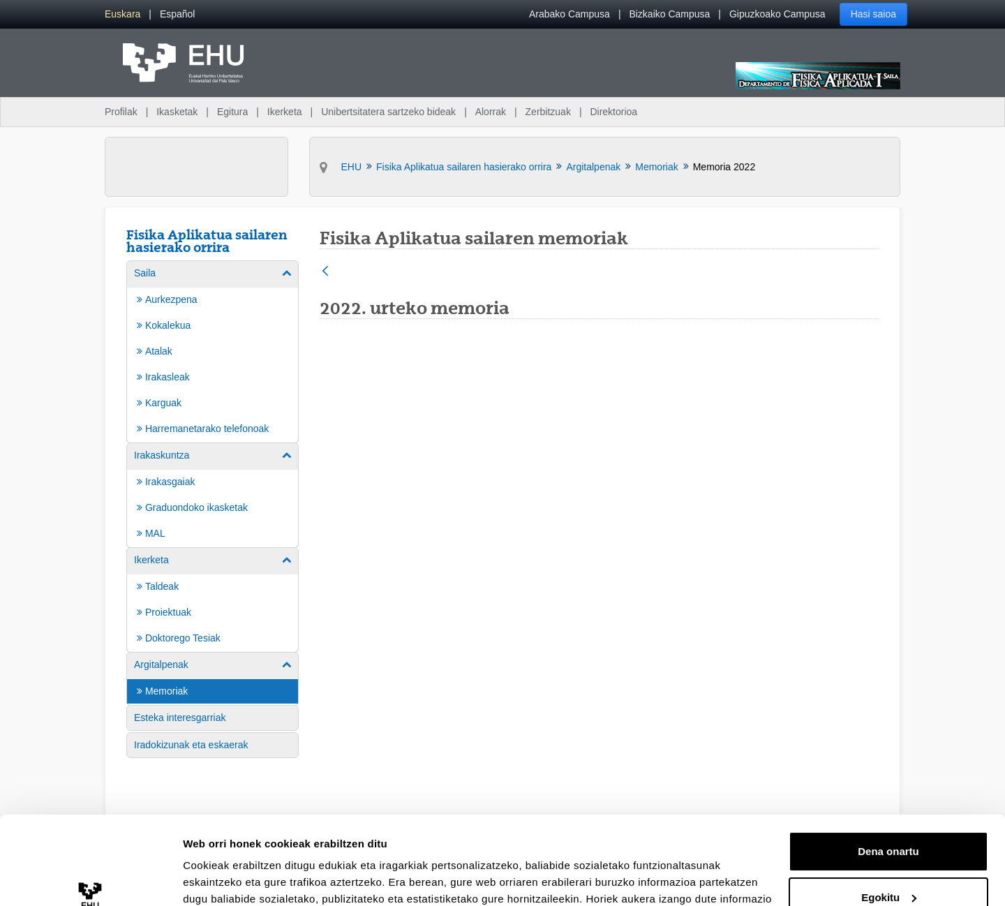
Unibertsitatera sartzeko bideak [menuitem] (388, 111)
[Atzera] (325, 271)
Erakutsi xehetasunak (237, 878)
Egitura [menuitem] (232, 111)
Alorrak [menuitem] (490, 111)
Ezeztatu (889, 867)
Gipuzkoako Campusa (777, 14)
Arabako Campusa (569, 14)
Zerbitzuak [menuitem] (548, 111)
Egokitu (888, 821)
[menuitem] (122, 14)
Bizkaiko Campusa (669, 14)
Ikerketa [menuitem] (284, 111)
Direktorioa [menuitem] (613, 111)
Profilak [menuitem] (121, 111)
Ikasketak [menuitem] (177, 111)
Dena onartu (888, 776)
